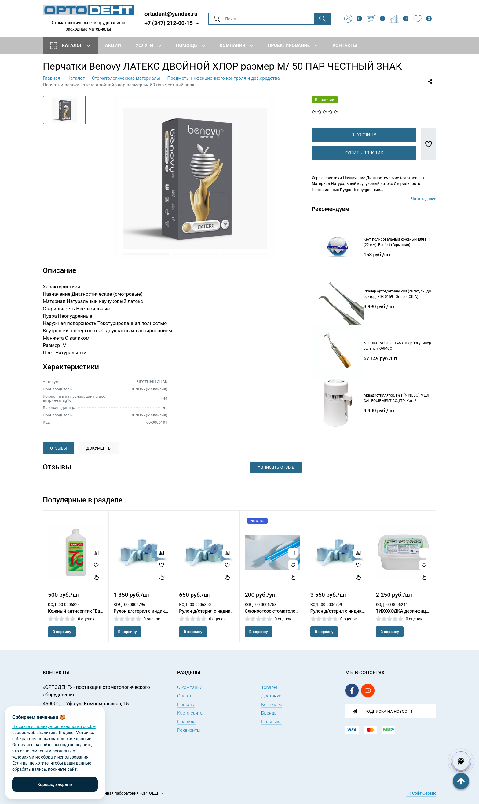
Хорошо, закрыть (54, 784)
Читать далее (423, 208)
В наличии (324, 99)
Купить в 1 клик (363, 162)
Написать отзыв (275, 467)
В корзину (363, 144)
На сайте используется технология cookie (54, 726)
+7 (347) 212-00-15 (168, 23)
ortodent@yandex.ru (170, 13)
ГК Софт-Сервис (421, 793)
